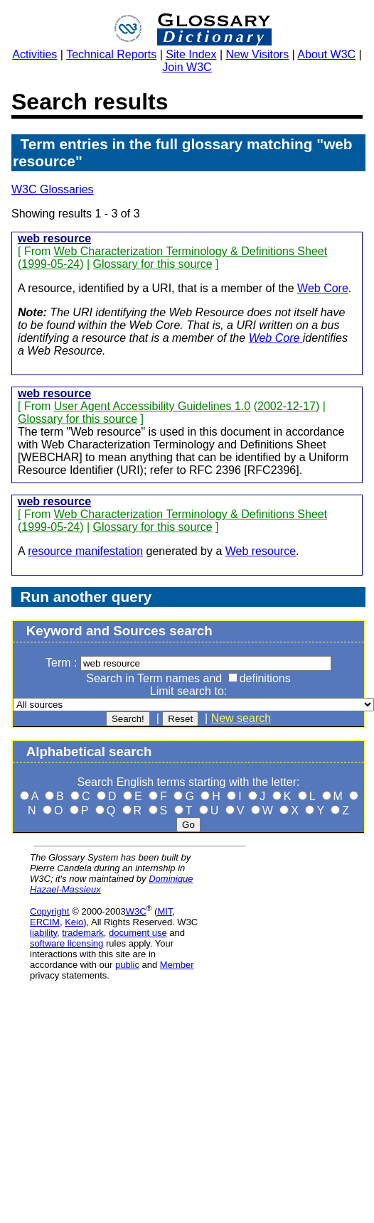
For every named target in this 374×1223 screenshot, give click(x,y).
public (127, 964)
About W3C (326, 54)
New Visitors (257, 54)
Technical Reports (111, 54)
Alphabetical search (89, 751)
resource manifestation (85, 551)
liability (43, 932)
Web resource (260, 551)
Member (177, 964)
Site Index (191, 54)
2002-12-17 (286, 406)
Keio (74, 922)
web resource (54, 238)
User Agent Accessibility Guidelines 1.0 (152, 406)
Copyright (50, 911)
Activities (34, 54)
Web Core (322, 288)
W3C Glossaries (52, 189)
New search (241, 718)
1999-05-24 (50, 264)
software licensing (66, 943)
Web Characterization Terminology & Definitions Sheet (191, 251)
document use (138, 932)
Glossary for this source (153, 264)
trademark (83, 932)
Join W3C (186, 67)
